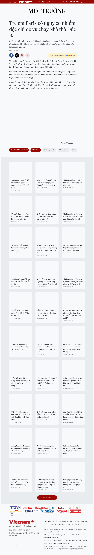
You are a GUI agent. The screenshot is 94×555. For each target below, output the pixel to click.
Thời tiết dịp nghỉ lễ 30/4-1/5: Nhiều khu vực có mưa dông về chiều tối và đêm (73, 281)
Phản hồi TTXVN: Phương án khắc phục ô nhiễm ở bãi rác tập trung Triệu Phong (73, 348)
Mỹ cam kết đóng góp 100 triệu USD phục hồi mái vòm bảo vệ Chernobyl (72, 247)
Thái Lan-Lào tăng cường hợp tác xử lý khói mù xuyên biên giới (46, 216)
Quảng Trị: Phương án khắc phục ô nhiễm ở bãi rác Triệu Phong (20, 346)
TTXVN (53, 525)
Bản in (22, 55)
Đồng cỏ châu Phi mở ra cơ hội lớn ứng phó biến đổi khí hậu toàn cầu (20, 216)
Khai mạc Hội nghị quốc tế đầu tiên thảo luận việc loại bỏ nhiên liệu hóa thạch (47, 382)
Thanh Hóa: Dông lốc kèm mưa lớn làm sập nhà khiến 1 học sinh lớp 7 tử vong (20, 184)
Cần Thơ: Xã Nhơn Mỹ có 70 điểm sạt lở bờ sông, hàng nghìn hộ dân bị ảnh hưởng (73, 415)
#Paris (74, 150)
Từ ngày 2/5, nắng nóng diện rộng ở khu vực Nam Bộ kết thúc (20, 247)
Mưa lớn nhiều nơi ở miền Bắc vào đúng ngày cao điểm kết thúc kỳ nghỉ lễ (46, 182)
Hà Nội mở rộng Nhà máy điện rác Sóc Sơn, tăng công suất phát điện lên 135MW (72, 314)
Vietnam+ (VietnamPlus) (25, 1)
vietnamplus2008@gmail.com (59, 543)
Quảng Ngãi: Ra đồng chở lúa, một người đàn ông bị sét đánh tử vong (20, 448)
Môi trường (47, 10)
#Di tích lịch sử (63, 150)
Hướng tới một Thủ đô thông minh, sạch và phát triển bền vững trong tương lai (20, 382)
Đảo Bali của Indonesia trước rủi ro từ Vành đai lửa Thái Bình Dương (19, 482)
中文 (66, 2)
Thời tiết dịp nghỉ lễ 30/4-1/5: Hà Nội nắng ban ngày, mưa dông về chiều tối (73, 216)
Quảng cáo (70, 525)
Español (61, 2)
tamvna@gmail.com (51, 537)
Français (54, 2)
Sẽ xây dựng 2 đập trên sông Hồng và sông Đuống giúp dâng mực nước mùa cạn (47, 249)
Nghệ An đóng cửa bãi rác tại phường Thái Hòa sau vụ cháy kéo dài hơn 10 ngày (72, 449)
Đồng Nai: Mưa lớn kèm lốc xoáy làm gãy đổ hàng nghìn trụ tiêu (46, 312)
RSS (71, 521)
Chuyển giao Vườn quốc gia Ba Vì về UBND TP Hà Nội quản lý (20, 312)
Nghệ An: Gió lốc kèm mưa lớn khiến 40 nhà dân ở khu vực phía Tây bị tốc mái (73, 382)
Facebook (11, 55)
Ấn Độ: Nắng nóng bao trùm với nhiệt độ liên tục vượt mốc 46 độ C (46, 448)
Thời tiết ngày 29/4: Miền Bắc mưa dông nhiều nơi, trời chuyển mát (46, 414)
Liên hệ (78, 525)
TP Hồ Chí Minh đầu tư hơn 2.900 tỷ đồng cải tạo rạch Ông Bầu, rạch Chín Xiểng (20, 415)
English (48, 2)
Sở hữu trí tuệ (49, 521)
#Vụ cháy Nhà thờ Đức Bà (19, 150)
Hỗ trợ (77, 521)
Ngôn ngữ (84, 521)
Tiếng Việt (41, 2)
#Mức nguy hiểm (49, 150)
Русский (72, 1)
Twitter (17, 55)
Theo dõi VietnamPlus (57, 55)
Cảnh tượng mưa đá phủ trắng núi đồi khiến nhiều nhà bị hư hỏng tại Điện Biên (46, 348)
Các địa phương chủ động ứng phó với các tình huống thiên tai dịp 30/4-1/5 (72, 483)
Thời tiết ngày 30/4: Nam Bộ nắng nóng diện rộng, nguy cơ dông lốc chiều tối (47, 281)
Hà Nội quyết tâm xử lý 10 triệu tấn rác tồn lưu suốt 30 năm (20, 281)
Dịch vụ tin (61, 525)
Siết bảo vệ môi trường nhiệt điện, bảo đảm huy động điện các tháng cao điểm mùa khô (46, 483)
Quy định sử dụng (62, 521)
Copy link (27, 55)
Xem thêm (47, 497)
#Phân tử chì (36, 150)
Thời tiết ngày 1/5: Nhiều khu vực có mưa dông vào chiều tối (72, 182)
